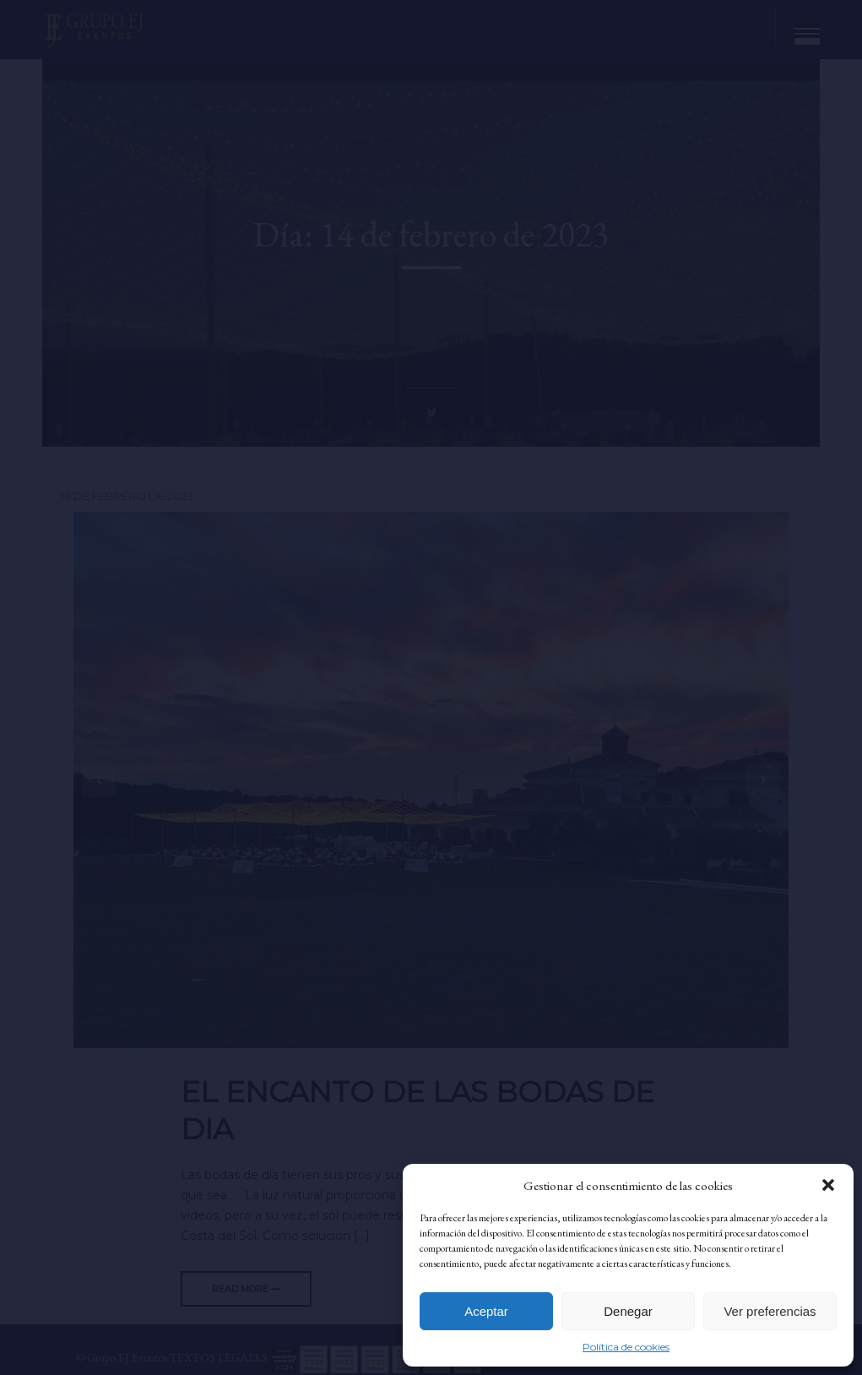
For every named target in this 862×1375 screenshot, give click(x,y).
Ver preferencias (770, 1311)
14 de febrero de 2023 (127, 496)
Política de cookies (626, 1346)
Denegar (628, 1311)
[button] (828, 1185)
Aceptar (486, 1311)
